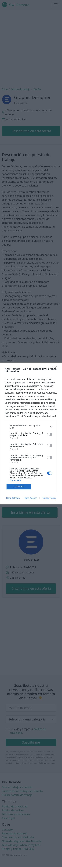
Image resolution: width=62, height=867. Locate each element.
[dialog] (31, 433)
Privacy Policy (49, 498)
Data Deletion (13, 498)
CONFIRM (19, 487)
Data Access (31, 498)
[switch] (49, 434)
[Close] (56, 369)
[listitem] (31, 426)
